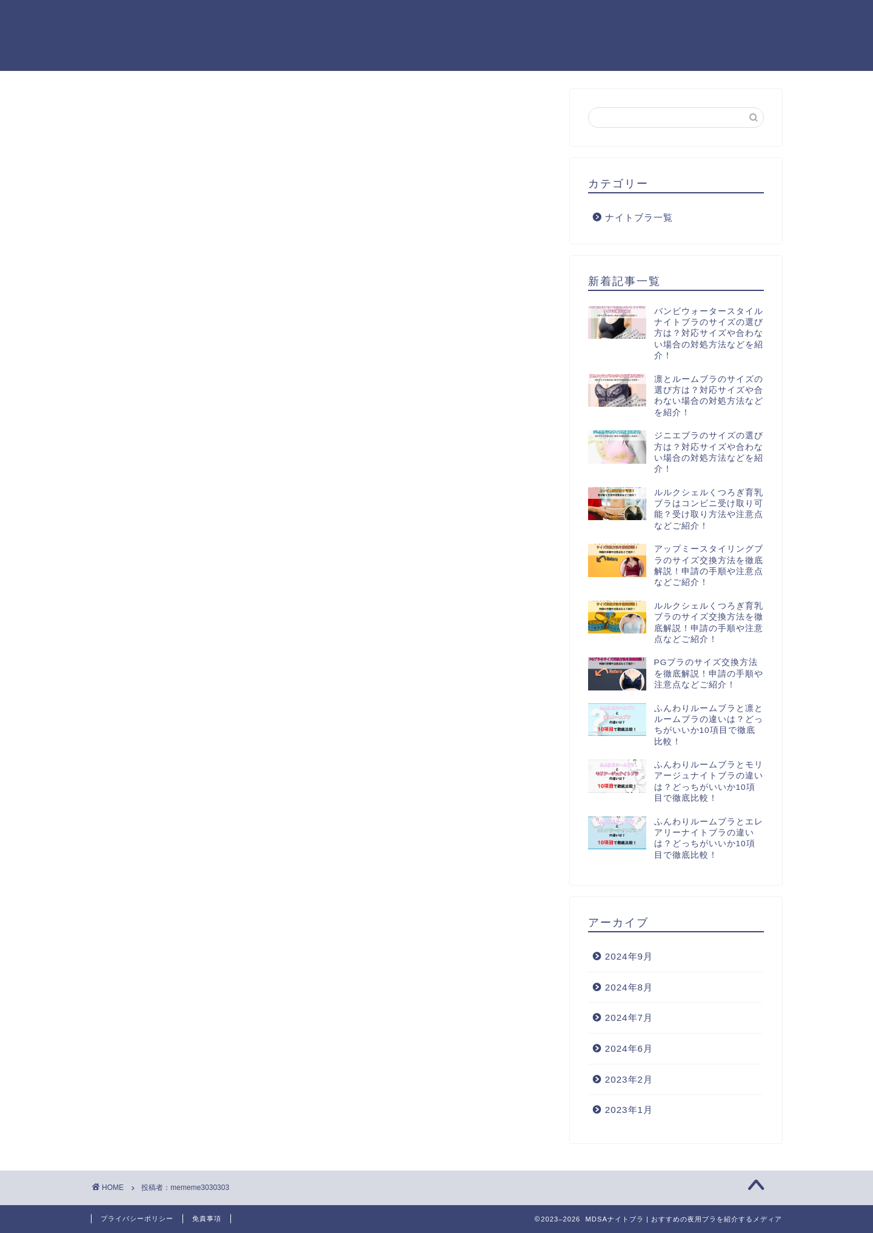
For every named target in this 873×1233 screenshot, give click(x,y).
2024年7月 (629, 1020)
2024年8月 (629, 989)
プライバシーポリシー (137, 1218)
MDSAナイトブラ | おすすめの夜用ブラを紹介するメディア (155, 35)
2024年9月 (629, 959)
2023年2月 (629, 1081)
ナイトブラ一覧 (639, 220)
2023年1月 (629, 1112)
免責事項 (206, 1218)
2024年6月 (629, 1051)
